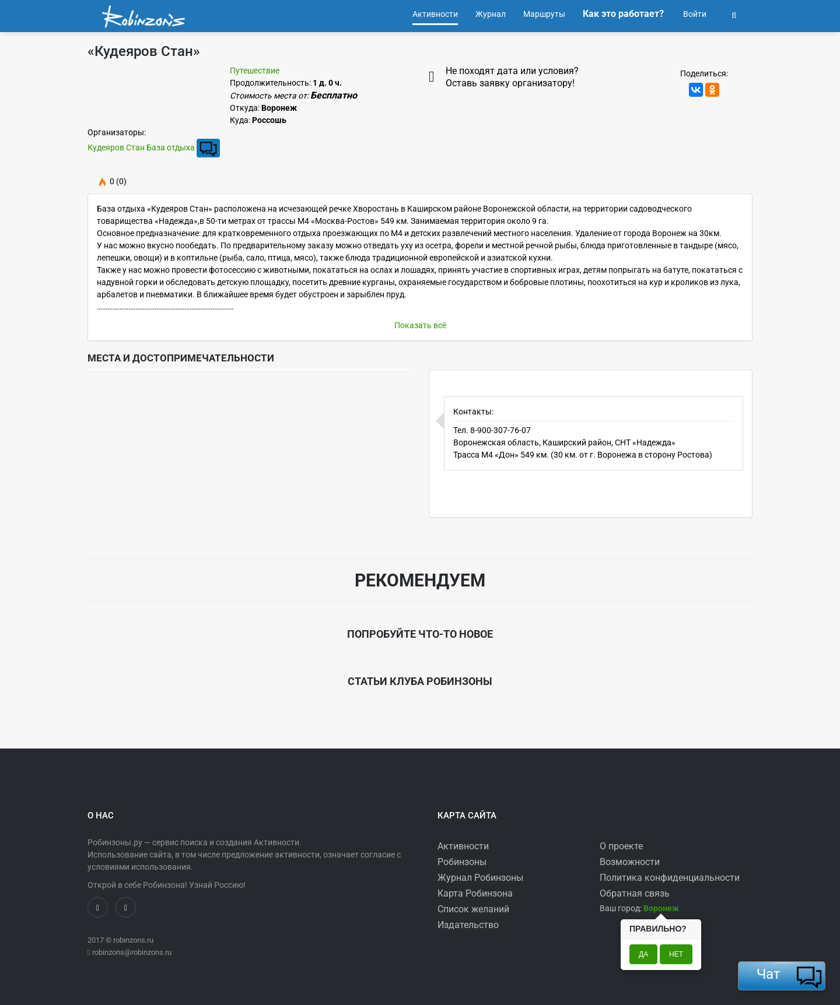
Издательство (468, 924)
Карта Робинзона (475, 893)
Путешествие (254, 70)
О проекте (621, 846)
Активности (463, 846)
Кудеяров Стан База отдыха (141, 147)
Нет (676, 954)
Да (643, 954)
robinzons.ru (133, 940)
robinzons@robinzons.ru (132, 952)
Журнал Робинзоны (480, 877)
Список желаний (473, 909)
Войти (693, 14)
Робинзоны (462, 861)
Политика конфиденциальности (670, 877)
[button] (734, 14)
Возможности (630, 861)
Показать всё (420, 325)
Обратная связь (635, 893)
